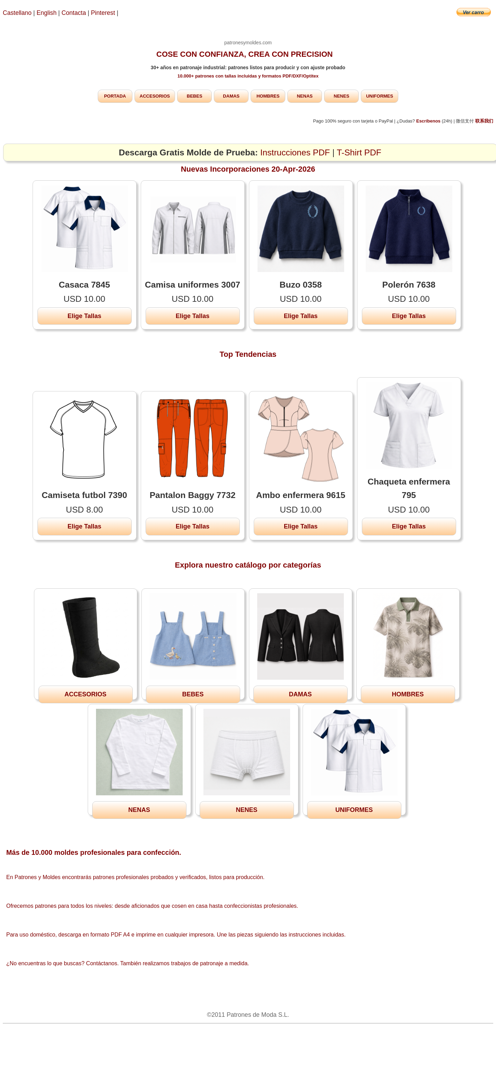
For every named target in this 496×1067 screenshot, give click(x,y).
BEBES (194, 96)
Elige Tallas (85, 316)
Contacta (75, 12)
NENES (341, 96)
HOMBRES (267, 96)
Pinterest (103, 12)
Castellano (17, 12)
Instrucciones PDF (295, 152)
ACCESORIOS (155, 96)
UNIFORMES (379, 96)
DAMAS (231, 96)
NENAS (305, 96)
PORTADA (115, 96)
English (47, 12)
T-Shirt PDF (359, 152)
